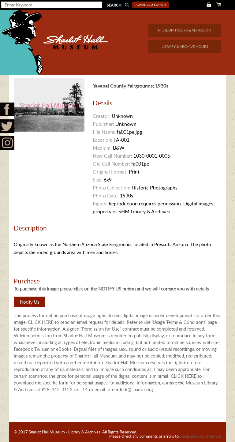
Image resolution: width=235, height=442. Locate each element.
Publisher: (103, 124)
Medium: (102, 147)
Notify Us (29, 302)
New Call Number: (112, 155)
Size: (98, 179)
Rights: (100, 203)
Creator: (101, 116)
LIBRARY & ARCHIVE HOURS (185, 46)
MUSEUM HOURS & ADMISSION (184, 30)
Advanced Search (151, 4)
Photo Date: (106, 195)
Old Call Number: (111, 163)
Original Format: (110, 171)
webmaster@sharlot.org (200, 436)
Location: (102, 140)
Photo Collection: (111, 187)
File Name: (104, 132)
